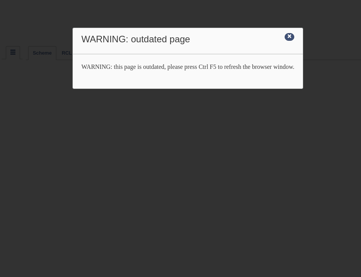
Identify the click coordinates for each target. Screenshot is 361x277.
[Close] (289, 37)
